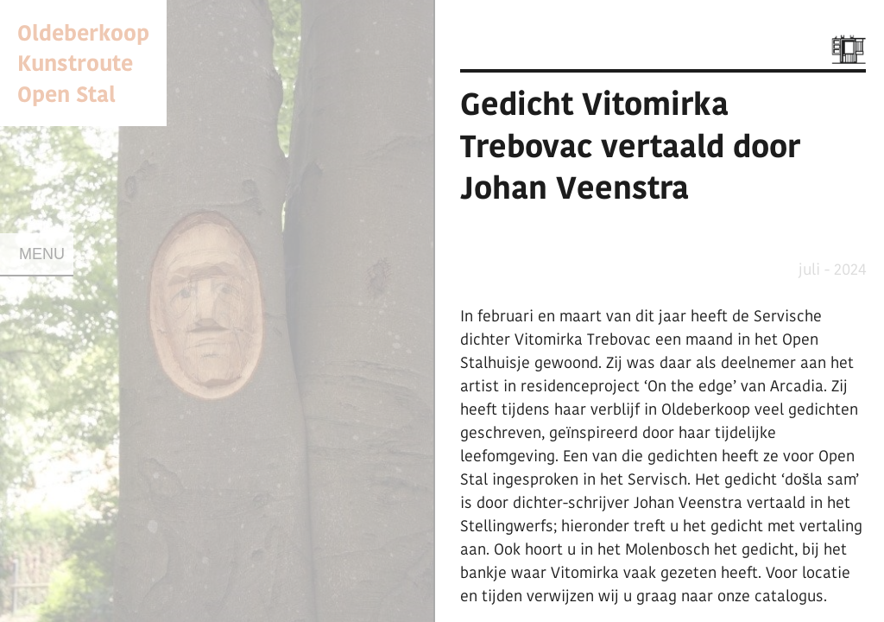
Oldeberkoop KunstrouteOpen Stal (83, 62)
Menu (42, 254)
